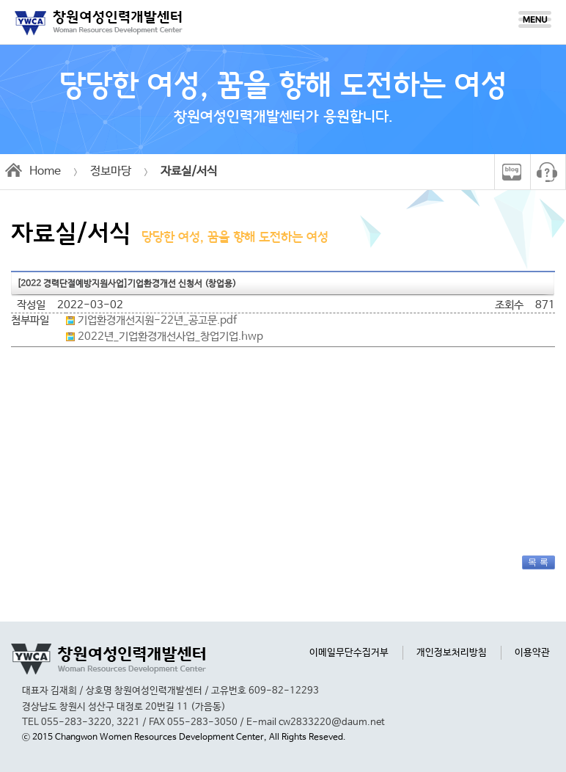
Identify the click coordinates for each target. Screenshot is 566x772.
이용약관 (532, 652)
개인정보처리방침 (451, 652)
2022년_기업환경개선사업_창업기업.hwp (170, 337)
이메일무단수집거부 (349, 652)
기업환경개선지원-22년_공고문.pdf (157, 321)
